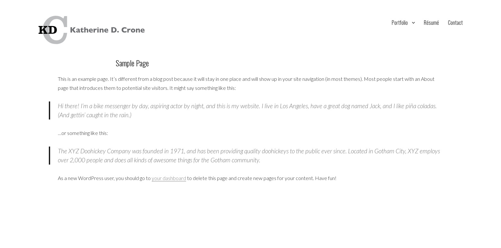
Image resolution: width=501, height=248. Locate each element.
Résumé (431, 22)
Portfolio (400, 22)
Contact (455, 22)
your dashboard (169, 178)
